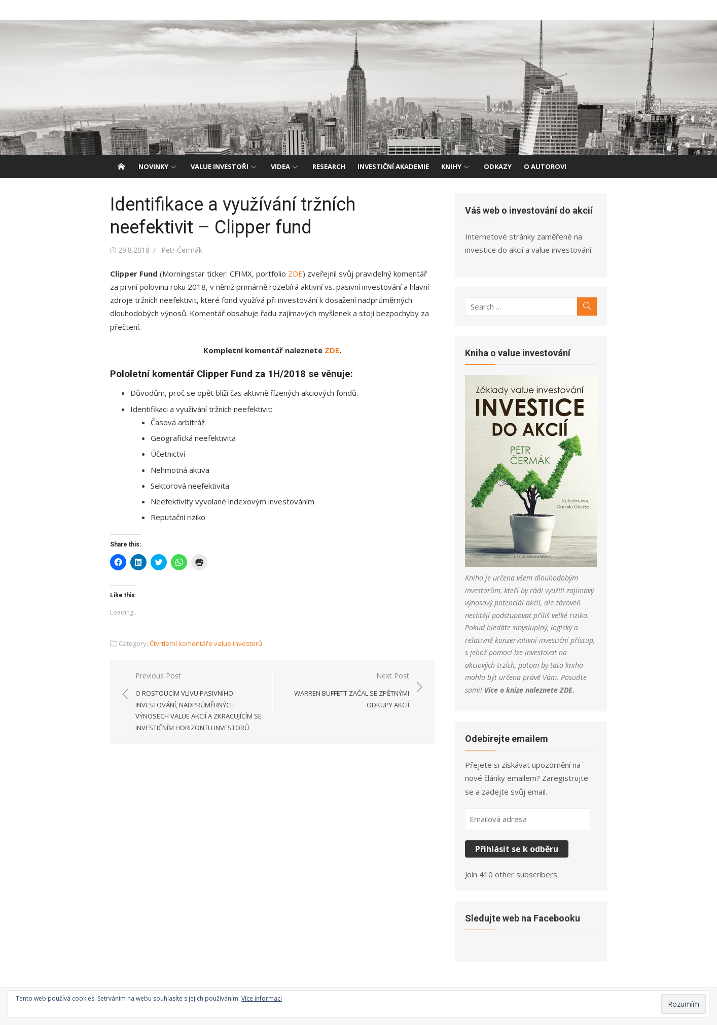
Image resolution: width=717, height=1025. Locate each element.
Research (328, 166)
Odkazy (498, 166)
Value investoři (219, 166)
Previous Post (198, 702)
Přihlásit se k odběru (516, 849)
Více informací (261, 998)
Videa (280, 166)
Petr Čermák (181, 250)
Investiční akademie (393, 166)
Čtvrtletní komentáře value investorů (206, 643)
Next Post (346, 690)
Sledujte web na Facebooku (522, 918)
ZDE (295, 273)
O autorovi (545, 166)
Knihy (451, 166)
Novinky (153, 166)
